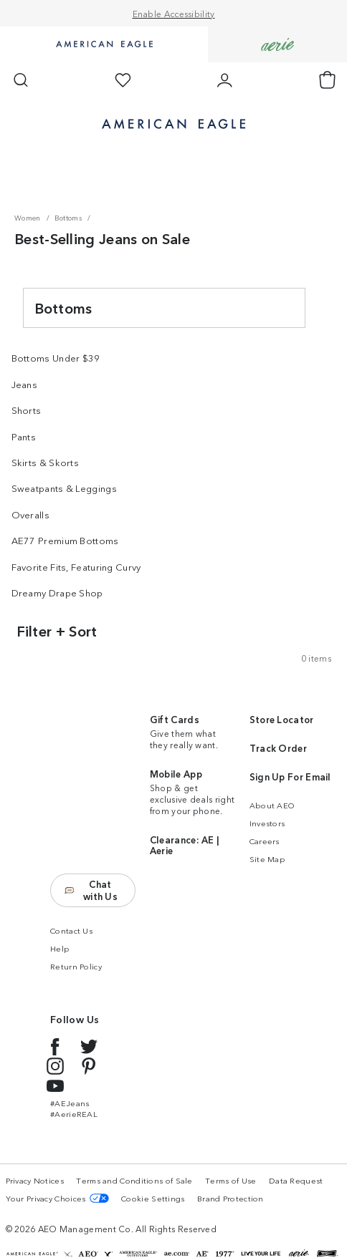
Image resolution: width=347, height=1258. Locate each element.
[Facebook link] (55, 1052)
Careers (264, 840)
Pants (24, 436)
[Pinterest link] (89, 1071)
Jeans (24, 383)
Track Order (278, 747)
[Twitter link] (89, 1052)
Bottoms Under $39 (55, 357)
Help (60, 948)
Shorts (26, 409)
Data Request (296, 1180)
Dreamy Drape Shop (57, 592)
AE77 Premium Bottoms (65, 539)
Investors (267, 822)
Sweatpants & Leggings (64, 487)
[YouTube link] (55, 1091)
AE (209, 839)
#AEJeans (69, 1102)
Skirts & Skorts (45, 461)
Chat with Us (91, 890)
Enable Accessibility (174, 13)
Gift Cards (174, 719)
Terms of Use (231, 1180)
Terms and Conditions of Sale (134, 1180)
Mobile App (176, 773)
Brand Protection (230, 1198)
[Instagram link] (55, 1071)
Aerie (162, 850)
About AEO (272, 805)
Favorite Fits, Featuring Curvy (76, 566)
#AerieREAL (74, 1113)
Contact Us (71, 930)
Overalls (30, 514)
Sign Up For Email (290, 776)
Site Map (267, 858)
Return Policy (76, 966)
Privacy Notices (35, 1180)
